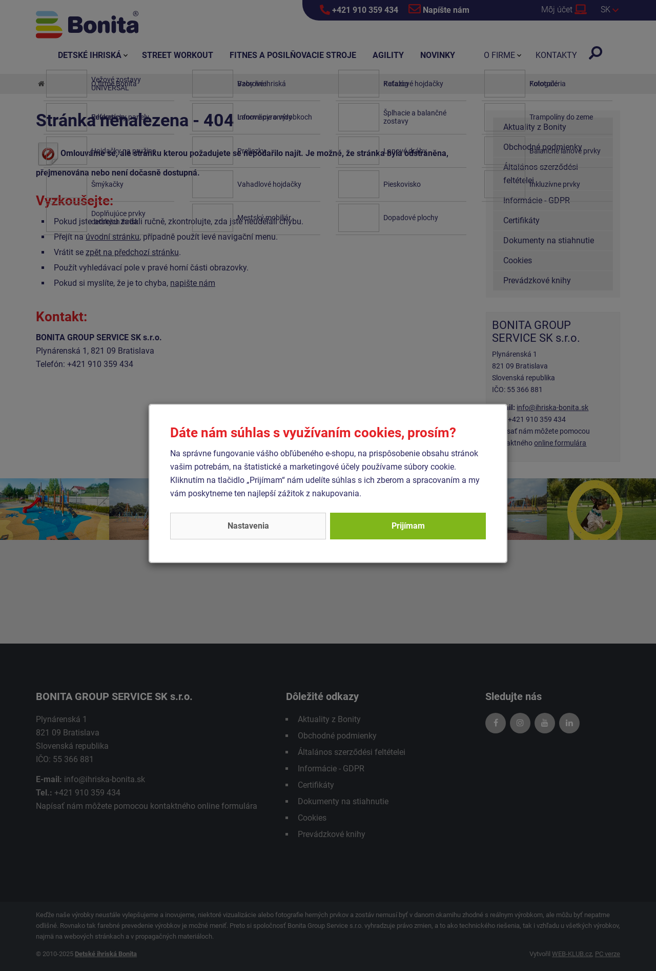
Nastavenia (248, 526)
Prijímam (408, 526)
